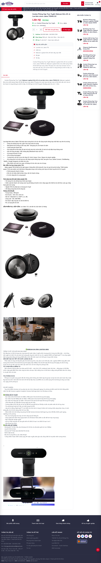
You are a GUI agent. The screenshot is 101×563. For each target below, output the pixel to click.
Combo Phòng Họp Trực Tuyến (46, 23)
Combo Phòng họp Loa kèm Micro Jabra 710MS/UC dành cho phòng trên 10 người (90, 66)
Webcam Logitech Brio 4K (30, 80)
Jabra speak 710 (10, 167)
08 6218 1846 (89, 2)
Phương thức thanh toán (34, 540)
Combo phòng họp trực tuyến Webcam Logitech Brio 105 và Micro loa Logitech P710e (90, 85)
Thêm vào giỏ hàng (51, 29)
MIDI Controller (56, 548)
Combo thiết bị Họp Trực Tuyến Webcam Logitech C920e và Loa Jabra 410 (90, 39)
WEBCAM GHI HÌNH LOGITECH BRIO (38, 349)
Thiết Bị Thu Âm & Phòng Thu (60, 538)
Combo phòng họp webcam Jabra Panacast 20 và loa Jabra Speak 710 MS (90, 76)
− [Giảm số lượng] (33, 29)
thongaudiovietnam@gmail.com (13, 546)
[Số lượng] (37, 29)
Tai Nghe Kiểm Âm (57, 540)
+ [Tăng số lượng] (40, 29)
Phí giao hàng (30, 543)
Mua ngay (66, 29)
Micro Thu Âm (56, 535)
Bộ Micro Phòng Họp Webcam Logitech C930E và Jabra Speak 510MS (90, 21)
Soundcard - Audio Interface (60, 545)
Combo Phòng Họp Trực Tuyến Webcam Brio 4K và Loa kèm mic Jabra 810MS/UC (90, 103)
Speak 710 (9, 187)
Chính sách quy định (32, 538)
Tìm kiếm (65, 3)
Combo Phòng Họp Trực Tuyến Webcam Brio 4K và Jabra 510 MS (90, 93)
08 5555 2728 (89, 4)
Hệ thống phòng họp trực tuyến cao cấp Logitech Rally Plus (89, 56)
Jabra (65, 23)
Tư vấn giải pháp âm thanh (34, 545)
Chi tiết (5, 75)
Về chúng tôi (30, 535)
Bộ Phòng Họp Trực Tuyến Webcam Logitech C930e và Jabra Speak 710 (90, 31)
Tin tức (29, 548)
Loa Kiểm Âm (55, 543)
